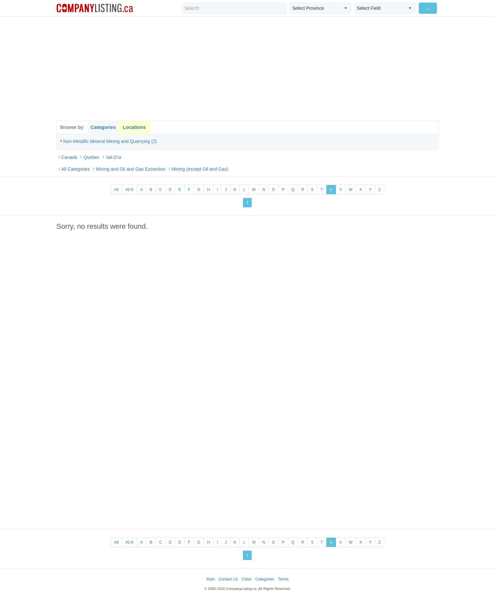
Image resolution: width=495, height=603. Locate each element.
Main (210, 579)
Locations (134, 127)
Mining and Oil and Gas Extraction (130, 169)
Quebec (91, 157)
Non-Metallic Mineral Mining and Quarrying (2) (110, 141)
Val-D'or (114, 157)
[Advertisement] (248, 68)
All (116, 189)
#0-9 (129, 189)
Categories (103, 127)
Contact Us (228, 579)
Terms (283, 579)
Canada (69, 157)
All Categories (75, 169)
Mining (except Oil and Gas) (200, 169)
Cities (247, 579)
